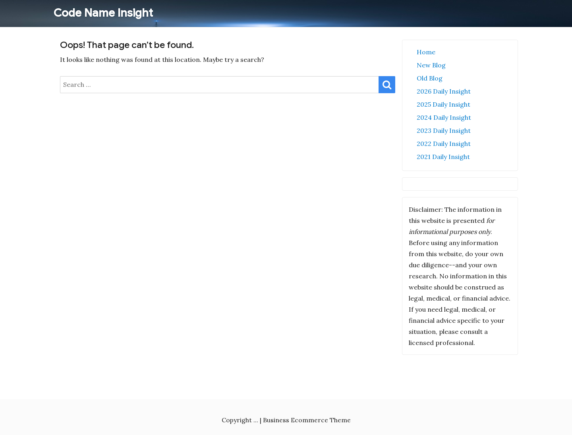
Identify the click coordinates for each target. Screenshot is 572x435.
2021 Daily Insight (443, 157)
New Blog (431, 65)
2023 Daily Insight (444, 130)
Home (426, 52)
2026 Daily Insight (444, 91)
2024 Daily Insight (444, 117)
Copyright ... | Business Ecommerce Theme (286, 420)
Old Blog (430, 78)
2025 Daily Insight (443, 104)
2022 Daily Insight (444, 144)
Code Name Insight (103, 13)
